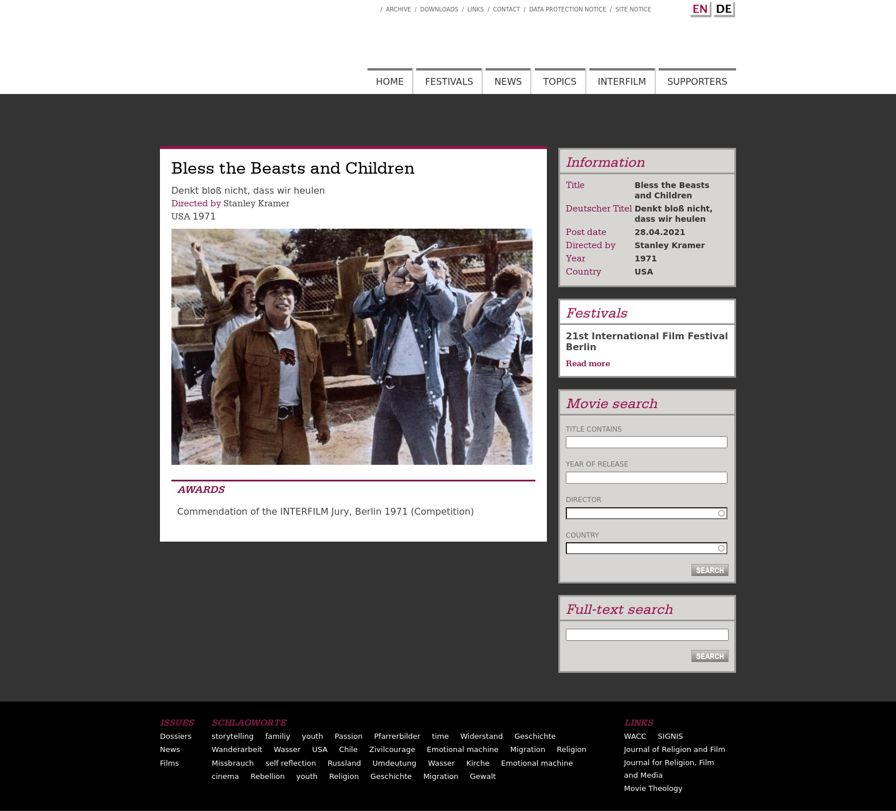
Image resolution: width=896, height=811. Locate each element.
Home (390, 81)
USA (180, 216)
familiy (278, 736)
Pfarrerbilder (397, 736)
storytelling (232, 736)
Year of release (597, 464)
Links (475, 9)
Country (582, 535)
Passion (349, 736)
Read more (588, 363)
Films (169, 763)
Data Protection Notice (568, 9)
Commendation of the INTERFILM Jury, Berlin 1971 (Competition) (325, 511)
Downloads (439, 9)
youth (312, 736)
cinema (225, 776)
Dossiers (175, 736)
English (699, 7)
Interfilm (622, 81)
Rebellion (268, 776)
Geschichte (534, 736)
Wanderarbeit (237, 749)
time (440, 736)
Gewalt (483, 776)
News (508, 81)
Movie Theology (653, 788)
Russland (344, 763)
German (723, 7)
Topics (560, 81)
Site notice (633, 9)
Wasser (286, 749)
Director (583, 500)
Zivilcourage (392, 749)
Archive (398, 9)
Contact (506, 9)
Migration (527, 749)
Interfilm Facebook (371, 6)
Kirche (478, 763)
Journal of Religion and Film (675, 749)
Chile (348, 749)
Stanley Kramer (256, 203)
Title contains (594, 429)
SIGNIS (670, 736)
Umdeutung (395, 763)
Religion (571, 749)
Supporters (697, 81)
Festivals (449, 81)
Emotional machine (463, 749)
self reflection (290, 763)
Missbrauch (233, 763)
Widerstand (481, 736)
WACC (635, 736)
